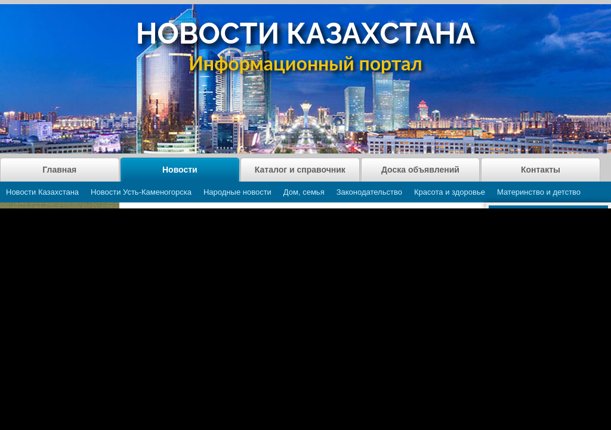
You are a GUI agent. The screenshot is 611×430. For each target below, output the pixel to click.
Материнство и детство (539, 192)
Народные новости (237, 192)
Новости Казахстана (42, 192)
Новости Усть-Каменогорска (141, 192)
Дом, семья (304, 192)
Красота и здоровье (449, 192)
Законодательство (369, 192)
